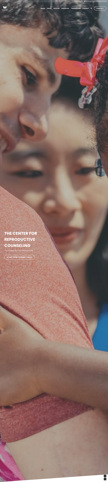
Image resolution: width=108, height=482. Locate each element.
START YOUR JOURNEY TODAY (19, 257)
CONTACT (100, 8)
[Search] (91, 8)
